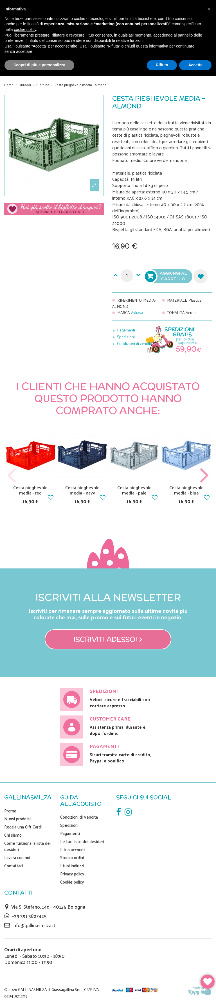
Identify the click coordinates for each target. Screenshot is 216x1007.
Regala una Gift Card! (23, 827)
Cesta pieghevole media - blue (186, 490)
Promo (10, 811)
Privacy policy (72, 874)
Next (204, 475)
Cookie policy (72, 882)
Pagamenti (126, 329)
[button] (208, 8)
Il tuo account (72, 849)
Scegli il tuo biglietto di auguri (54, 211)
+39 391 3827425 (29, 916)
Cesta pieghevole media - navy (82, 490)
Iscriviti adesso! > (108, 639)
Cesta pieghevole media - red (30, 490)
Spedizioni (126, 336)
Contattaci (13, 866)
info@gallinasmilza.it (33, 925)
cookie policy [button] (25, 29)
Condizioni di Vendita (79, 817)
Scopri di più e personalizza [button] (39, 65)
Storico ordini (72, 857)
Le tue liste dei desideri (82, 841)
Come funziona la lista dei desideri (27, 846)
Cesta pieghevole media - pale (134, 490)
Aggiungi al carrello (166, 276)
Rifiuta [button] (162, 65)
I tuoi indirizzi (72, 866)
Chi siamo (13, 835)
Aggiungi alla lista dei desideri (201, 276)
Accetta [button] (195, 65)
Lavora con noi (17, 857)
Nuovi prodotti (17, 819)
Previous (11, 475)
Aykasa (137, 312)
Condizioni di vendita (134, 343)
